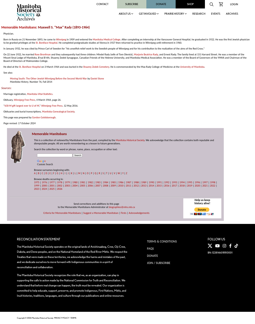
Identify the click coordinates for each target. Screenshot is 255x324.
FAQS (150, 248)
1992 (166, 182)
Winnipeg (61, 39)
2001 (51, 185)
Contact (102, 4)
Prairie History (174, 14)
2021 (205, 185)
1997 (205, 182)
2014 (151, 185)
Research (198, 14)
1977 (51, 182)
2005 (82, 185)
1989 (143, 182)
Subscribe (131, 4)
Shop (190, 4)
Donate (161, 4)
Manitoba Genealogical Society (58, 111)
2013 (143, 185)
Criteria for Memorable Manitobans (62, 212)
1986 (120, 182)
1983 (98, 182)
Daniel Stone (97, 78)
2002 (59, 185)
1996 (197, 182)
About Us (125, 14)
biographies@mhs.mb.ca (122, 207)
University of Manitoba (192, 66)
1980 (75, 182)
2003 (67, 185)
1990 (151, 182)
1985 (113, 182)
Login (234, 4)
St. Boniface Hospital (46, 42)
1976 (44, 182)
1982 (90, 182)
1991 (159, 182)
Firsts (123, 212)
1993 (174, 182)
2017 (174, 185)
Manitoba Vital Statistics (40, 94)
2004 (75, 185)
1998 (212, 182)
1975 (36, 182)
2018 (182, 185)
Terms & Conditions (162, 241)
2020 (197, 185)
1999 (36, 185)
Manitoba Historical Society (130, 140)
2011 (128, 185)
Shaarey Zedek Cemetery (96, 66)
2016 (166, 185)
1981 (82, 182)
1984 (105, 182)
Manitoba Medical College (106, 39)
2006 (90, 185)
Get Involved (147, 14)
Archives (232, 14)
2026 (59, 188)
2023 (36, 188)
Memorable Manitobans (18, 27)
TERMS (73, 318)
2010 (120, 185)
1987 (128, 182)
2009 (113, 185)
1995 (189, 182)
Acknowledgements (139, 212)
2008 (105, 185)
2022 (212, 185)
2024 (44, 188)
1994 (182, 182)
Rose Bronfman (43, 54)
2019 (189, 185)
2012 (136, 185)
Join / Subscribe (158, 263)
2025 (51, 188)
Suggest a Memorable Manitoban (100, 212)
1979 (67, 182)
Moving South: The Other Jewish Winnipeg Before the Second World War (48, 78)
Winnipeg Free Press (24, 99)
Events (215, 14)
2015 (159, 185)
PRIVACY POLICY (61, 318)
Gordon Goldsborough (44, 117)
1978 (59, 182)
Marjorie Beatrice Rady (146, 54)
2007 (98, 185)
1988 (136, 182)
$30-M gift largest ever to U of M (22, 105)
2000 (44, 185)
